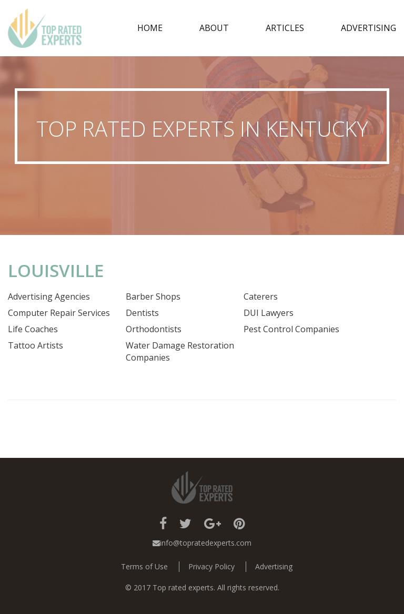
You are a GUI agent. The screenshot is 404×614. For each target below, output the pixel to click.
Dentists (142, 313)
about (214, 28)
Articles (285, 28)
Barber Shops (153, 296)
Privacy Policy (211, 566)
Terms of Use (144, 566)
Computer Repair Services (59, 313)
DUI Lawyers (269, 313)
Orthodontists (153, 329)
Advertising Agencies (49, 296)
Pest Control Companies (291, 329)
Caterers (261, 296)
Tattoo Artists (35, 345)
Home (150, 28)
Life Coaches (33, 329)
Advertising (368, 28)
